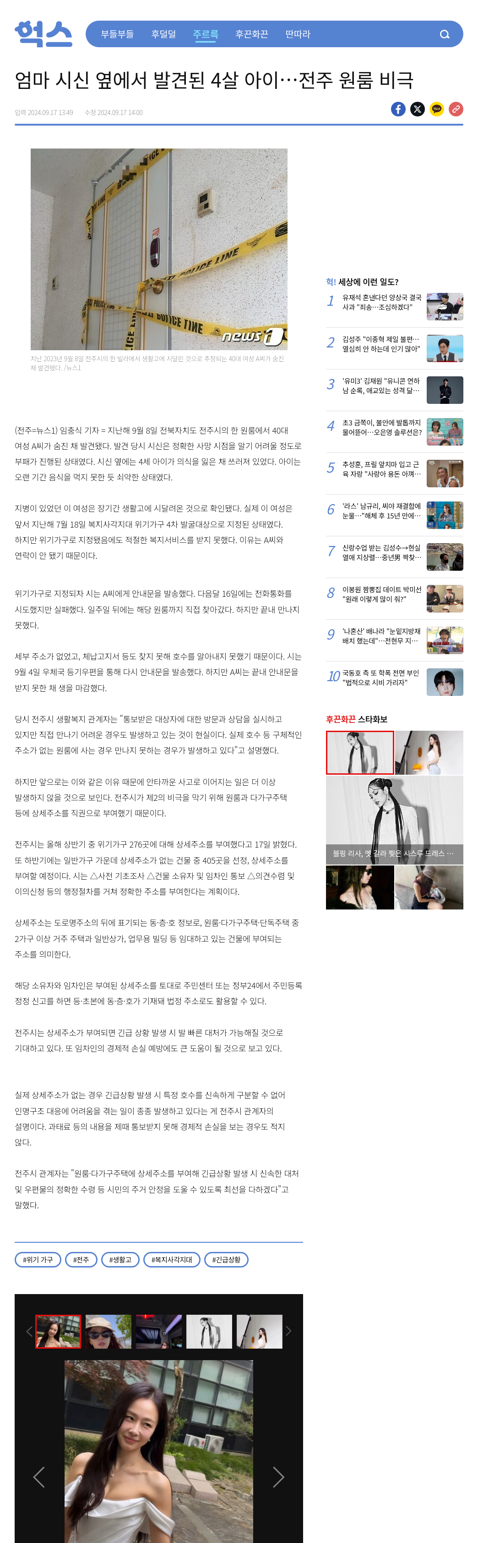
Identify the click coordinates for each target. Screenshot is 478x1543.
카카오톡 (436, 109)
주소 (456, 109)
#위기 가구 (38, 1259)
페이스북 (398, 109)
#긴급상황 (226, 1259)
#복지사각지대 (172, 1259)
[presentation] (27, 1331)
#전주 (81, 1259)
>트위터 (417, 109)
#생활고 (120, 1259)
